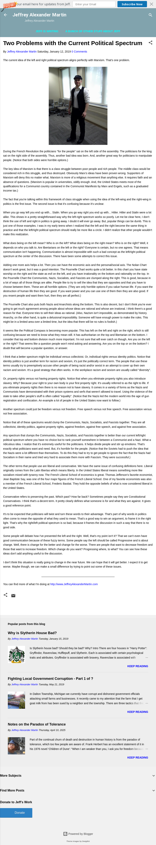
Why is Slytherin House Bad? (32, 633)
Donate (20, 812)
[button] (78, 4)
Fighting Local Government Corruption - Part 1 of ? (50, 679)
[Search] (150, 15)
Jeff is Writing (47, 31)
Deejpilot (86, 841)
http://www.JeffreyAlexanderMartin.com (74, 584)
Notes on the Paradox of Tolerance (37, 724)
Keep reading (137, 666)
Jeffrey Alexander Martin (39, 15)
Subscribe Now (132, 4)
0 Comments (79, 51)
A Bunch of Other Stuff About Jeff (92, 31)
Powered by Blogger (78, 833)
